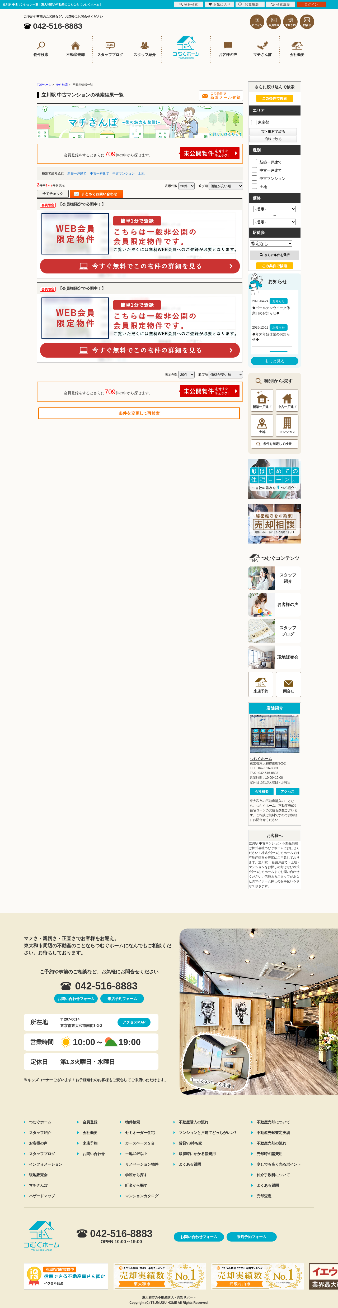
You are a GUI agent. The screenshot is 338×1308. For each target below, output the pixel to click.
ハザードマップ (42, 1196)
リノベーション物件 (141, 1164)
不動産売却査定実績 (273, 1133)
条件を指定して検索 (277, 444)
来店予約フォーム (122, 999)
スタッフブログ (42, 1154)
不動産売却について (273, 1122)
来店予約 (90, 1143)
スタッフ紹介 (40, 1133)
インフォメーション (45, 1164)
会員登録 (90, 1122)
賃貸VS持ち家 (190, 1143)
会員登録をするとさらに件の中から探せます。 (152, 153)
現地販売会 (38, 1175)
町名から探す (136, 1185)
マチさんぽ (38, 1185)
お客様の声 (38, 1143)
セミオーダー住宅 (140, 1133)
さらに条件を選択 (275, 255)
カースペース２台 (140, 1143)
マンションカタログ (141, 1196)
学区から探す (136, 1175)
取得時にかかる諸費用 (197, 1154)
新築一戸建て (76, 173)
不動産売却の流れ (271, 1143)
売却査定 (264, 1196)
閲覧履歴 (248, 4)
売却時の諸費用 (270, 1154)
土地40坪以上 (136, 1154)
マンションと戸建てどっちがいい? (208, 1133)
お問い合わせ (94, 1154)
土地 (141, 173)
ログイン (311, 4)
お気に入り (220, 4)
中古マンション (123, 173)
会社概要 (262, 792)
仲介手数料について (273, 1175)
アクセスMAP (134, 1022)
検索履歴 (280, 4)
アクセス (287, 792)
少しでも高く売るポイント (279, 1164)
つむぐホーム (261, 759)
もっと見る (275, 361)
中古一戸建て (99, 173)
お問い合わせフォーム (76, 999)
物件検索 (132, 1122)
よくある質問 (190, 1164)
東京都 (260, 122)
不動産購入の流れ (193, 1122)
